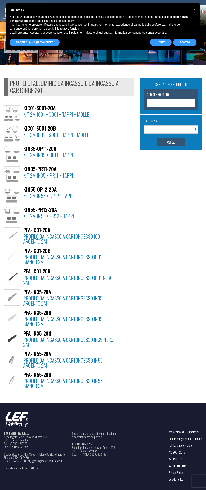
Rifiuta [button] (161, 42)
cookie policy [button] (66, 20)
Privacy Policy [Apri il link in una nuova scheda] (176, 472)
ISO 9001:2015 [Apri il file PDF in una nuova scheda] (177, 452)
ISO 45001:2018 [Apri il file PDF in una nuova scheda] (178, 465)
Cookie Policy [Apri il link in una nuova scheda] (176, 479)
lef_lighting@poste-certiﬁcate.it (44, 461)
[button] (194, 9)
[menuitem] (203, 12)
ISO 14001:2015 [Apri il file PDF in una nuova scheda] (177, 459)
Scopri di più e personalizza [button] (34, 42)
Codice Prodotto (158, 94)
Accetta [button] (185, 42)
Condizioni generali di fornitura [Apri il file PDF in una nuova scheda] (185, 438)
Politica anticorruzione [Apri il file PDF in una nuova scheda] (181, 445)
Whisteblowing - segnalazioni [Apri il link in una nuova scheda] (184, 432)
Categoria (150, 121)
